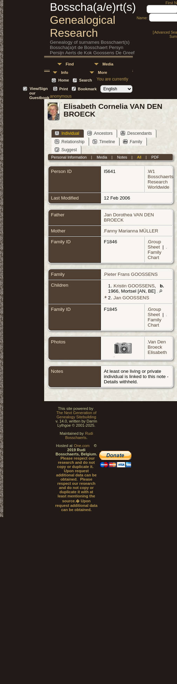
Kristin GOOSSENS (134, 285)
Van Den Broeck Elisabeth (157, 347)
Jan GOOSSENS (131, 297)
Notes (122, 157)
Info (64, 72)
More (102, 72)
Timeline (104, 141)
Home (63, 80)
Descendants (136, 133)
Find (70, 64)
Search (85, 80)
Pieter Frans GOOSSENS (131, 274)
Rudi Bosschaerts (79, 435)
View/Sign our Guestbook (39, 89)
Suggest (66, 149)
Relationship (69, 141)
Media (107, 64)
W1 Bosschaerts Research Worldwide (160, 179)
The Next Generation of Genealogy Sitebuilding (76, 415)
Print (63, 89)
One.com (82, 446)
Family (132, 141)
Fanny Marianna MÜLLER (131, 230)
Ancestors (100, 133)
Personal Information (69, 157)
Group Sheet (154, 244)
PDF (155, 157)
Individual (67, 133)
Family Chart (154, 255)
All (139, 157)
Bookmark (87, 89)
